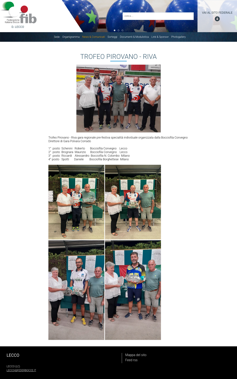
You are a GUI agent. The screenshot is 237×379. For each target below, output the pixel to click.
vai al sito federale (217, 12)
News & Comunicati (95, 37)
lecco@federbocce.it (21, 370)
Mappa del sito (135, 355)
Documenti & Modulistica (136, 37)
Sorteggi (114, 37)
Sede (58, 37)
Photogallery (180, 37)
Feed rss (131, 360)
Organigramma (72, 37)
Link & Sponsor (161, 37)
